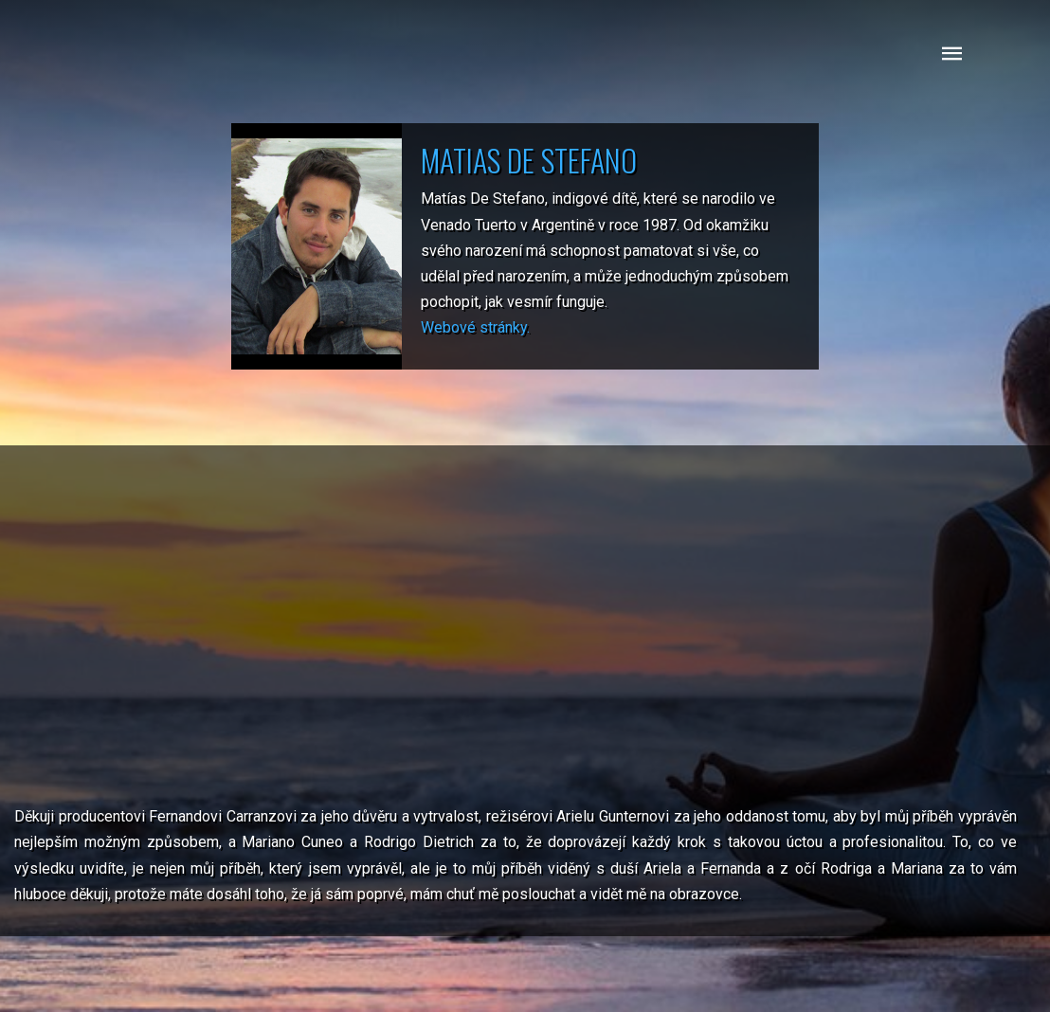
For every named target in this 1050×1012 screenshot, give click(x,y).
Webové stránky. (475, 327)
